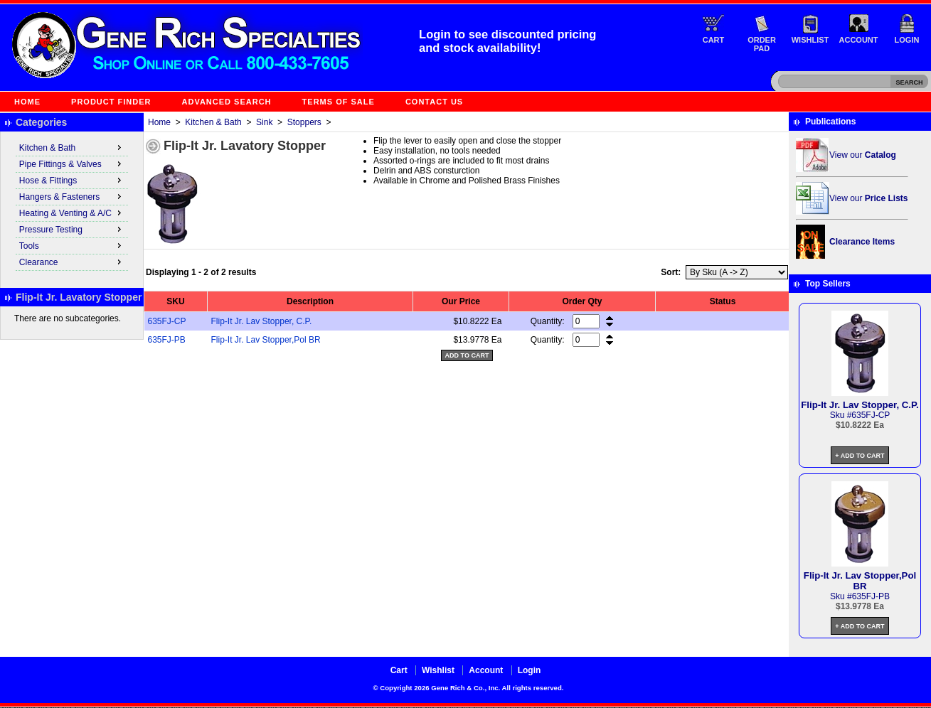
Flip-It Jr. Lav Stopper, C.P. (261, 321)
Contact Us (434, 101)
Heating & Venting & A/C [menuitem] (71, 212)
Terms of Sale (338, 101)
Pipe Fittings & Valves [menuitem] (71, 163)
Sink (264, 122)
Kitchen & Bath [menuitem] (71, 147)
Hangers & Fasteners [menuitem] (71, 196)
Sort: (671, 272)
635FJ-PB (167, 340)
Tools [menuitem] (71, 245)
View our (862, 155)
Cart (714, 40)
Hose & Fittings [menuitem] (71, 180)
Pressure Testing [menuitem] (71, 229)
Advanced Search (227, 101)
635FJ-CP (167, 321)
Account (858, 40)
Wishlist (810, 40)
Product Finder (111, 101)
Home (27, 101)
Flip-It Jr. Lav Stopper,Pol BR (266, 340)
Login (907, 40)
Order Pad (762, 44)
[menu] (71, 205)
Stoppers (304, 122)
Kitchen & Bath (213, 122)
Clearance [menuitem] (71, 261)
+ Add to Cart (859, 455)
